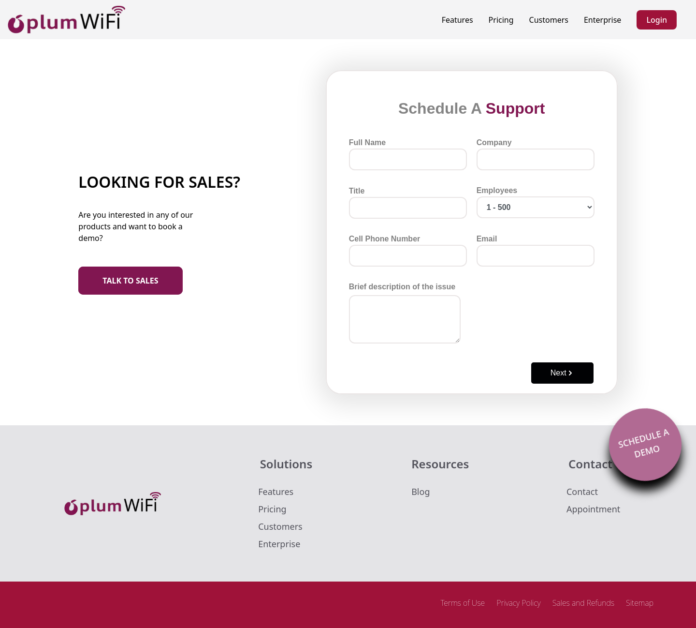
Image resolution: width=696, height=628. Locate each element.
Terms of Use (462, 603)
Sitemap (639, 603)
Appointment (593, 509)
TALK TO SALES (130, 280)
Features (457, 20)
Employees (535, 202)
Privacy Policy (518, 603)
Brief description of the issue (405, 313)
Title (408, 203)
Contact (582, 491)
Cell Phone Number (408, 251)
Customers (548, 20)
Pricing (501, 20)
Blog (420, 491)
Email (535, 251)
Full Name (408, 154)
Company (535, 154)
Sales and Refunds (583, 603)
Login (656, 20)
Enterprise (602, 20)
